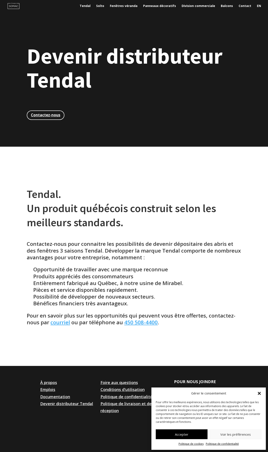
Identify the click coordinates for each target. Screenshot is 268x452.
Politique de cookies (191, 444)
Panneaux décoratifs (159, 6)
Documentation (55, 396)
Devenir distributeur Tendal (66, 403)
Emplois (47, 389)
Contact (245, 6)
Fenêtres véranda (123, 6)
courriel (60, 322)
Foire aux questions (119, 382)
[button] (259, 393)
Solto (100, 6)
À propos (48, 382)
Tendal (85, 6)
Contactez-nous (45, 114)
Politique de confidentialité (222, 444)
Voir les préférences (235, 434)
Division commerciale (198, 6)
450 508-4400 (141, 322)
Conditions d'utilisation (122, 389)
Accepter (181, 434)
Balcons (227, 6)
